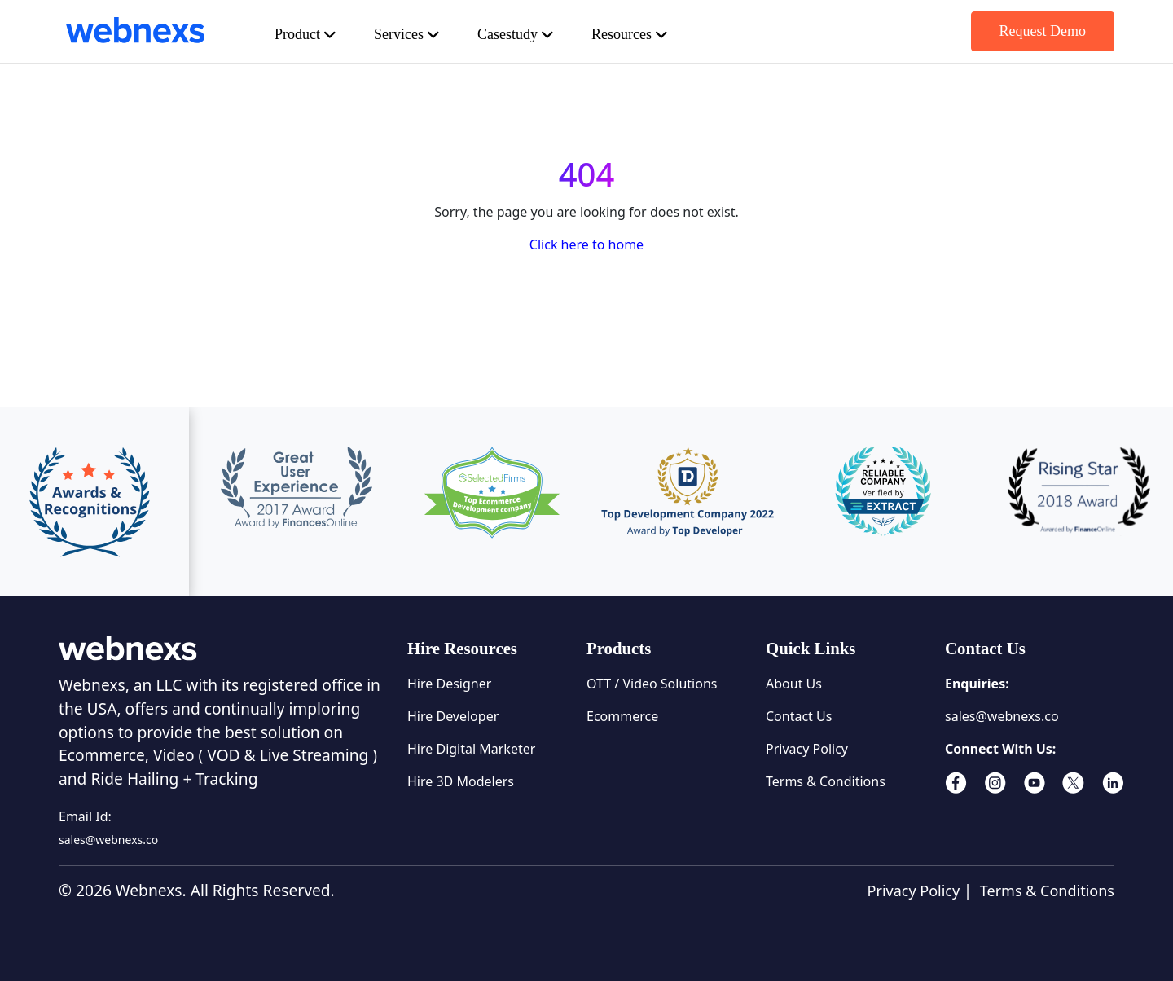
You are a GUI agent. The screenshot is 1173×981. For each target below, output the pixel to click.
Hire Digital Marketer (471, 749)
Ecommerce (622, 716)
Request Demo (1035, 31)
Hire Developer (453, 716)
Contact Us (799, 716)
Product (312, 34)
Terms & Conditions (825, 781)
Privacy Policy (807, 749)
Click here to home (586, 244)
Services (423, 34)
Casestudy (542, 34)
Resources (669, 34)
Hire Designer (449, 684)
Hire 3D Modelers (460, 781)
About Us (794, 684)
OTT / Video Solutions (651, 684)
